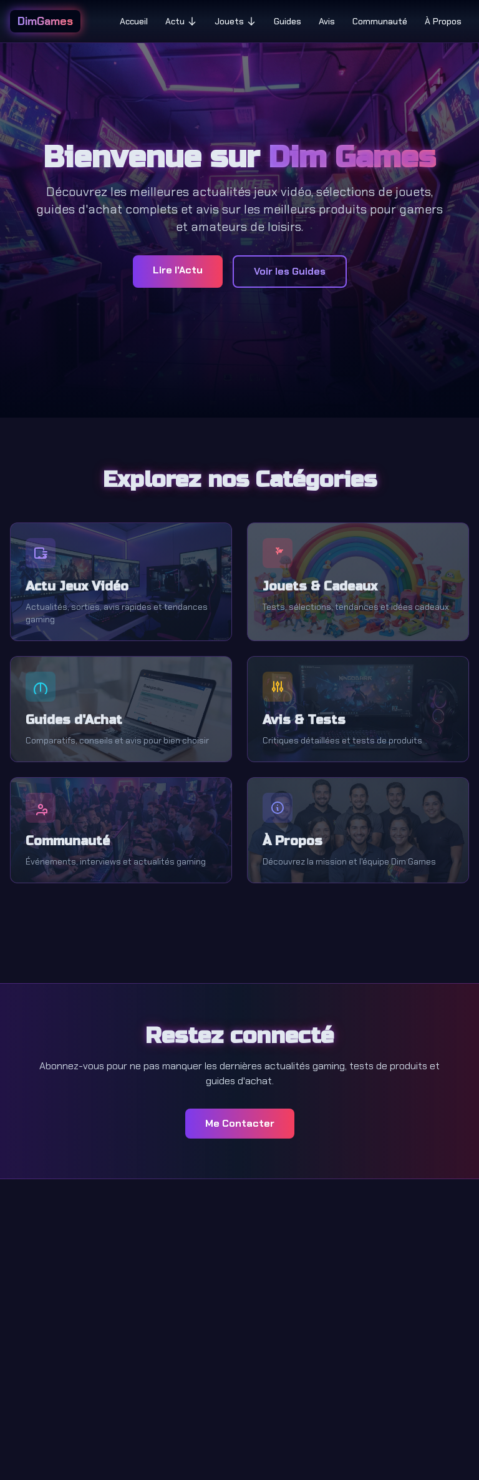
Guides (287, 21)
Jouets (235, 21)
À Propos (443, 21)
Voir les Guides (290, 271)
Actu (181, 21)
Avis (327, 21)
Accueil (134, 21)
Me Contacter (239, 1123)
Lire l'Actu (178, 270)
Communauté (379, 21)
